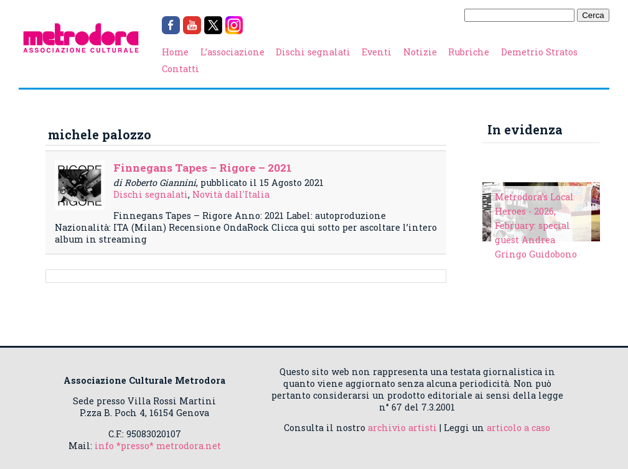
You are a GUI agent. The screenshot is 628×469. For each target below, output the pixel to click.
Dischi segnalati (313, 52)
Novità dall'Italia (230, 194)
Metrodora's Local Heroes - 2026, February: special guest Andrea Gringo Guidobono (536, 225)
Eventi (376, 52)
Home (175, 52)
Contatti (180, 69)
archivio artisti (402, 428)
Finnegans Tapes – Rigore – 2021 (202, 167)
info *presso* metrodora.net (158, 446)
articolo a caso (518, 428)
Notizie (420, 52)
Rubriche (468, 52)
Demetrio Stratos (539, 52)
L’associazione (232, 52)
